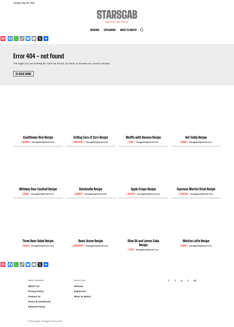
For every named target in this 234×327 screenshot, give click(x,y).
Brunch (26, 142)
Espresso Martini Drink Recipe (196, 189)
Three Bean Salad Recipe (37, 241)
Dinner (78, 194)
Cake (131, 142)
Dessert (131, 194)
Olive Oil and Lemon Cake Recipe (143, 243)
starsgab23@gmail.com (43, 142)
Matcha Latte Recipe (196, 241)
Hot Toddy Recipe (196, 137)
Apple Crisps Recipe (143, 189)
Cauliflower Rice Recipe (38, 137)
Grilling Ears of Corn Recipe (90, 137)
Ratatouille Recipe (90, 189)
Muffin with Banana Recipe (143, 137)
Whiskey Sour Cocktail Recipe (38, 189)
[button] (141, 29)
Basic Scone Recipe (90, 241)
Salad (26, 246)
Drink (184, 142)
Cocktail (184, 194)
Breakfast (78, 142)
